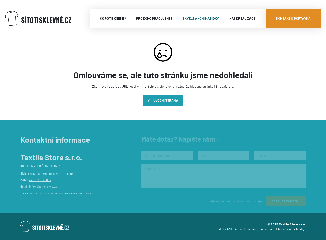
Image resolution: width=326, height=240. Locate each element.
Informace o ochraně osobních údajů (235, 201)
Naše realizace (242, 18)
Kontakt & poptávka (293, 18)
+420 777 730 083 (40, 180)
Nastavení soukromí (259, 229)
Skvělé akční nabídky (201, 18)
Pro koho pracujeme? (154, 18)
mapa (68, 173)
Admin (239, 229)
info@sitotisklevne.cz (43, 186)
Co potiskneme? (113, 18)
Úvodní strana (163, 100)
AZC (229, 229)
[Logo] (38, 18)
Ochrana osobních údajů (290, 229)
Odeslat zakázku (285, 201)
